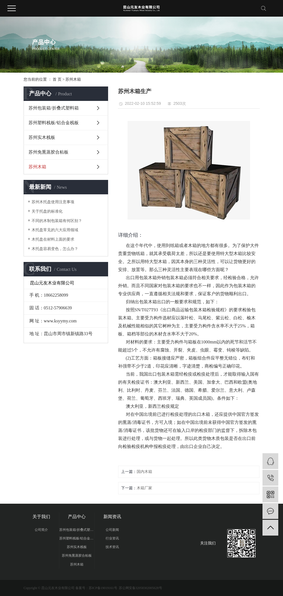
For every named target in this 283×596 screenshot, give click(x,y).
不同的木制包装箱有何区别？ (57, 221)
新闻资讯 (112, 516)
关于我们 (41, 516)
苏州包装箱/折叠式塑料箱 (53, 108)
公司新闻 (112, 530)
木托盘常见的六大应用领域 (55, 230)
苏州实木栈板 (42, 137)
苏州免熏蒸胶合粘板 (48, 152)
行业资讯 (112, 538)
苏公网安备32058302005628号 (140, 588)
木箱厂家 (144, 488)
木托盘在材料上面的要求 (53, 239)
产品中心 (77, 516)
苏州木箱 (73, 79)
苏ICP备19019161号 (103, 588)
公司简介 (41, 530)
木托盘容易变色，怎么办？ (55, 249)
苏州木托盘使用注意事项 (53, 202)
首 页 (57, 79)
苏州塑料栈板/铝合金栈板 (53, 122)
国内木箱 (144, 472)
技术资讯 (112, 547)
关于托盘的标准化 (47, 211)
